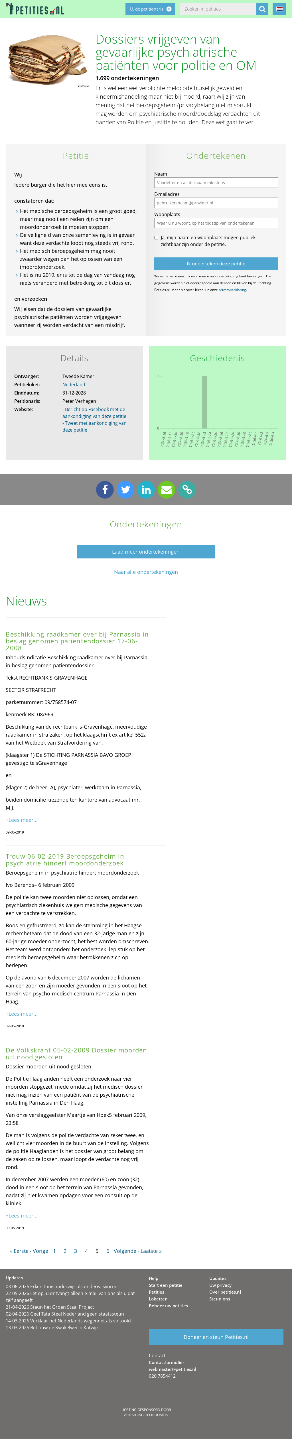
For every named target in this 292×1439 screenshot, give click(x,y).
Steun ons (219, 1299)
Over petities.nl (225, 1292)
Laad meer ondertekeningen (146, 551)
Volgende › (126, 1250)
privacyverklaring (232, 289)
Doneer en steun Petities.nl (216, 1337)
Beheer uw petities (168, 1305)
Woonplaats (167, 214)
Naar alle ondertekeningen (146, 572)
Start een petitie (165, 1285)
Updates (217, 1278)
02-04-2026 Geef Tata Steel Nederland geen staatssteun (65, 1314)
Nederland (73, 384)
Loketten (158, 1299)
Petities (156, 1292)
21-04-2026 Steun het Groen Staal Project (50, 1307)
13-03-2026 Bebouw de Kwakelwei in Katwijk (52, 1327)
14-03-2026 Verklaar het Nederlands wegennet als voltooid (68, 1321)
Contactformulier (166, 1362)
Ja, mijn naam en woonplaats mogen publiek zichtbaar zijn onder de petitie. (208, 240)
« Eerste (19, 1250)
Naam (160, 174)
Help (153, 1278)
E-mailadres (167, 194)
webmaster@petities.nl (172, 1369)
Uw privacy (220, 1285)
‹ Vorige (39, 1250)
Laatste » (151, 1250)
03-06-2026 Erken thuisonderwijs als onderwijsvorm (61, 1286)
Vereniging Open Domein (146, 1414)
